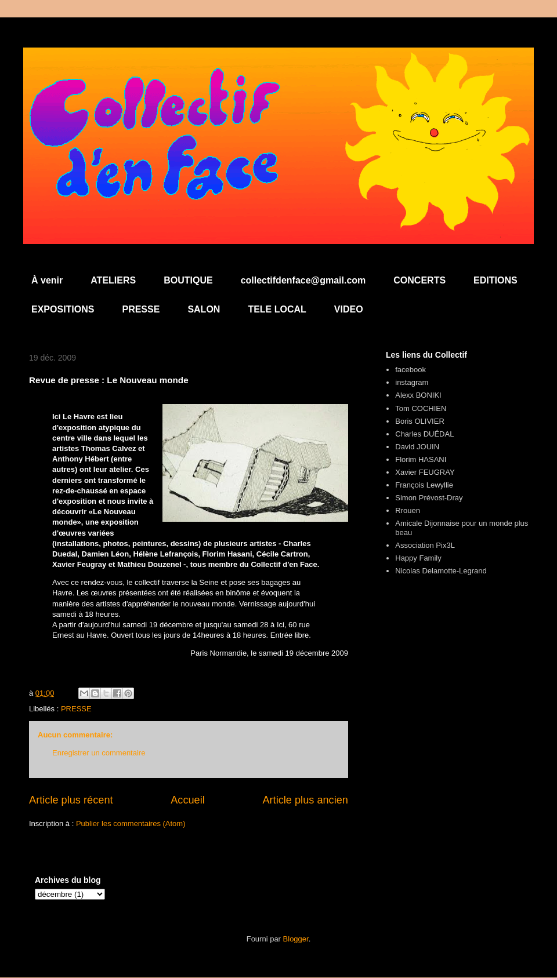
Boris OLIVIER (419, 421)
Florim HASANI (420, 459)
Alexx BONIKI (418, 395)
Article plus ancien (305, 800)
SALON (203, 309)
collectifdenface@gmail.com (303, 280)
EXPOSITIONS (62, 309)
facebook (410, 369)
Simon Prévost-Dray (428, 497)
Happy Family (418, 558)
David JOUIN (417, 446)
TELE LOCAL (277, 309)
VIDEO (348, 309)
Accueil (188, 800)
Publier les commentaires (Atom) (131, 823)
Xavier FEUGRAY (424, 472)
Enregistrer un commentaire (98, 752)
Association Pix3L (425, 545)
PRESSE (141, 309)
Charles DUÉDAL (424, 434)
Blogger (296, 939)
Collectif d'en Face (278, 79)
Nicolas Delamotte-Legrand (441, 570)
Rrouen (407, 510)
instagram (411, 382)
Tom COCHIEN (420, 408)
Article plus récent (71, 800)
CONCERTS (419, 280)
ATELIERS (113, 280)
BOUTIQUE (188, 280)
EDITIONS (495, 280)
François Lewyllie (424, 485)
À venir (47, 280)
